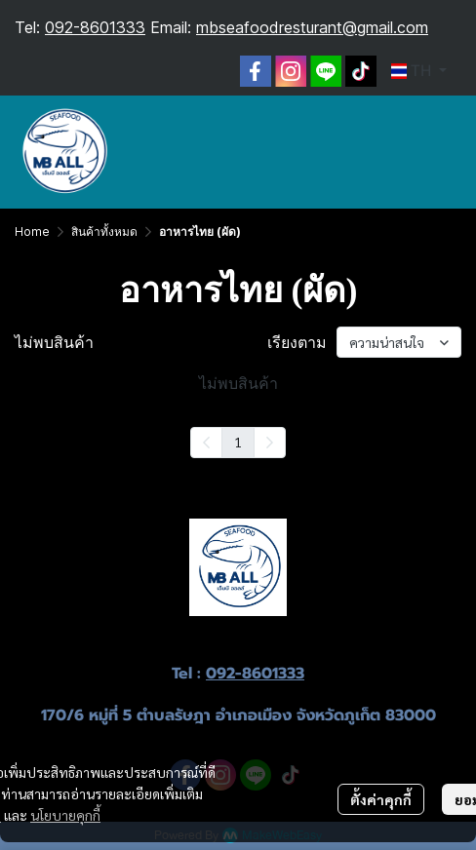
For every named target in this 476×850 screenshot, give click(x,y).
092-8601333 (95, 27)
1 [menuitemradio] (238, 441)
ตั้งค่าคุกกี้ (381, 799)
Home (32, 231)
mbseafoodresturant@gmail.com (312, 27)
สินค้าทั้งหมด (104, 231)
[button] (419, 71)
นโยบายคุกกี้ (65, 815)
